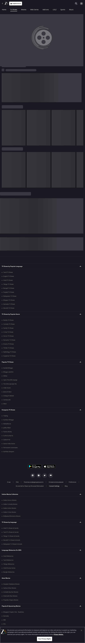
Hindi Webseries (8, 556)
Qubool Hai (6, 440)
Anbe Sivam (7, 388)
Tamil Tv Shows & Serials (11, 532)
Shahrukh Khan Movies (10, 596)
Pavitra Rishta (7, 432)
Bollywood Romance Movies (11, 516)
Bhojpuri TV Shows (9, 300)
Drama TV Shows (8, 344)
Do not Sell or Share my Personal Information (30, 486)
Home (4, 9)
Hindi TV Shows (8, 280)
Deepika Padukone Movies (11, 584)
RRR (4, 620)
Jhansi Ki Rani (7, 392)
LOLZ (54, 9)
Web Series (34, 9)
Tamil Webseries (8, 560)
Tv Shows (13, 9)
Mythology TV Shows (9, 352)
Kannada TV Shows (9, 304)
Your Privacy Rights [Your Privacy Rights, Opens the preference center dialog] (44, 639)
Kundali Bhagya (8, 368)
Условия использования (56, 482)
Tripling (5, 416)
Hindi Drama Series (9, 568)
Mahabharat (7, 424)
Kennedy (6, 616)
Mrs (4, 624)
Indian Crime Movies (9, 512)
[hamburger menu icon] (81, 3)
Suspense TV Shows (9, 356)
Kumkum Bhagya (8, 420)
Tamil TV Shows (8, 272)
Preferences (72, 482)
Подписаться (15, 3)
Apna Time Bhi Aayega (10, 380)
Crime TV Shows (8, 332)
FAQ (17, 482)
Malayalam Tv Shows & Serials (12, 544)
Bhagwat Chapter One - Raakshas (13, 612)
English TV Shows (8, 276)
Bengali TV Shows (8, 288)
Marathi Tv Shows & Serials (11, 540)
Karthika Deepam (8, 452)
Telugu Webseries (8, 564)
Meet (5, 404)
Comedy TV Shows (9, 324)
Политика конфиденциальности (33, 482)
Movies (23, 9)
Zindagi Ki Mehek (8, 396)
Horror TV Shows (8, 336)
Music (71, 9)
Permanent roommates (10, 448)
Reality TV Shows (8, 320)
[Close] (81, 630)
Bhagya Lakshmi (8, 372)
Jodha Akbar (7, 428)
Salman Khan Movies (9, 588)
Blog (66, 486)
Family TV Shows (8, 328)
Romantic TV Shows (9, 340)
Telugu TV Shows (8, 284)
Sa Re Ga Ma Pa (8, 436)
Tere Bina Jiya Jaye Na (10, 384)
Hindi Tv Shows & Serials (10, 528)
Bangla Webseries (8, 572)
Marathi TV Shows (8, 308)
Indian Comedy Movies (10, 504)
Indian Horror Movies (9, 500)
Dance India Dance (9, 444)
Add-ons (46, 9)
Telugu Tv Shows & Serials (11, 536)
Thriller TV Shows (8, 348)
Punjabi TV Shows (8, 292)
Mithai (5, 376)
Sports (62, 9)
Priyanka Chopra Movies (10, 600)
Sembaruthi (7, 400)
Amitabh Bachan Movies (10, 592)
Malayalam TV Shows (9, 296)
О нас (9, 482)
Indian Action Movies (9, 508)
